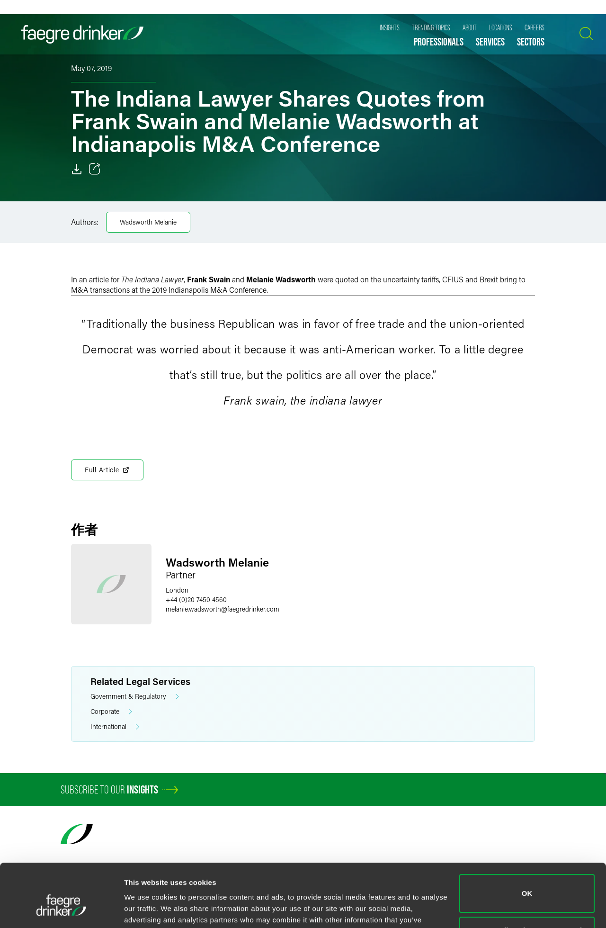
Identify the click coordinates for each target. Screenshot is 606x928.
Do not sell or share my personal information (527, 887)
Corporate (111, 712)
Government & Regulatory (134, 697)
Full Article (107, 470)
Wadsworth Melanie (148, 221)
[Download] (77, 169)
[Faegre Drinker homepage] (82, 34)
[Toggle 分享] (95, 169)
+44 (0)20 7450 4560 (196, 599)
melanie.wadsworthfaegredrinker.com (222, 608)
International (114, 727)
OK (527, 845)
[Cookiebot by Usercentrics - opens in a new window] (61, 909)
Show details (146, 909)
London (177, 590)
